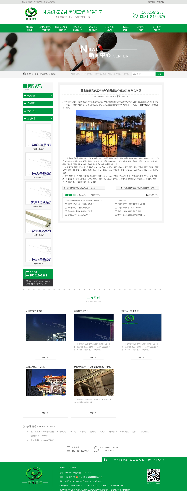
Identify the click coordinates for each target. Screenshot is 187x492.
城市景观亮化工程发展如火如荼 (79, 208)
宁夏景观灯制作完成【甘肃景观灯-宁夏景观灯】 (93, 366)
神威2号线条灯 (38, 178)
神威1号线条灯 (38, 206)
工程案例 (125, 29)
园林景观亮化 (62, 29)
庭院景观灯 (144, 432)
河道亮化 (141, 29)
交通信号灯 (35, 436)
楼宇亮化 (77, 29)
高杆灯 (135, 432)
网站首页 (30, 29)
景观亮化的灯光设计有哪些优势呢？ (80, 204)
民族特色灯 (124, 432)
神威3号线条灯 (38, 149)
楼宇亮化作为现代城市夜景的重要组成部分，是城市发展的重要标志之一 (86, 200)
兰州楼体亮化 (75, 74)
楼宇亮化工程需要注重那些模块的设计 (131, 215)
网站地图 (151, 2)
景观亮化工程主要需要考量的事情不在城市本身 (141, 188)
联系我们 (160, 2)
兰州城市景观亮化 (114, 74)
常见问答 (31, 111)
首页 (36, 74)
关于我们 (157, 29)
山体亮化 (84, 432)
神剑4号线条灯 (38, 264)
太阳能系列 (113, 432)
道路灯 (103, 432)
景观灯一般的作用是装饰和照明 (129, 211)
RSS (85, 473)
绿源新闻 (52, 74)
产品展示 (93, 29)
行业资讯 (31, 103)
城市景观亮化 (46, 29)
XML (89, 473)
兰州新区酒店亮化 (34, 311)
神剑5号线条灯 (38, 235)
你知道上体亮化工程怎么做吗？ (79, 215)
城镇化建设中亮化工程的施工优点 (79, 211)
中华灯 (45, 436)
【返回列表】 (150, 195)
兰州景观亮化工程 (99, 74)
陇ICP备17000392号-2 (116, 486)
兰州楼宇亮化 (87, 74)
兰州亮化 (125, 74)
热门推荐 (31, 118)
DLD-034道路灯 (47, 440)
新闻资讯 (109, 29)
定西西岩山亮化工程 (35, 366)
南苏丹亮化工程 (81, 311)
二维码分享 (124, 96)
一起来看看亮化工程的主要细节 (129, 208)
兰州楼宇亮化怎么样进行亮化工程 (82, 188)
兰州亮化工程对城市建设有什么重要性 (131, 204)
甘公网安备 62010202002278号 (89, 477)
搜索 (160, 74)
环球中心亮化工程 (130, 311)
